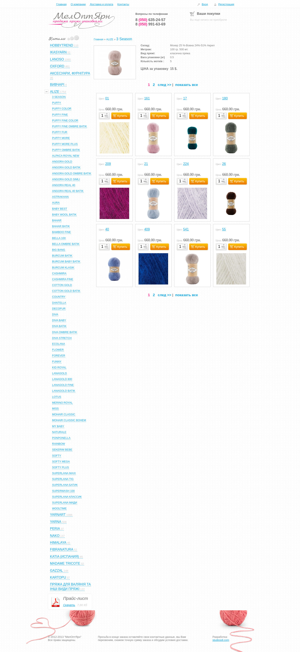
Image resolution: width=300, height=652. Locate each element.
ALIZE (109, 39)
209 (108, 164)
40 (107, 229)
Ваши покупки (208, 13)
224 (186, 164)
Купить (122, 115)
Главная (61, 4)
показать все (186, 85)
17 (185, 98)
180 (225, 98)
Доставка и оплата (101, 4)
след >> (164, 85)
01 (107, 98)
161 (147, 98)
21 (146, 164)
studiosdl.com (220, 640)
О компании (78, 4)
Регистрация (226, 4)
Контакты (123, 4)
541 (186, 229)
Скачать (69, 605)
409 (147, 229)
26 (224, 164)
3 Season (124, 39)
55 (224, 229)
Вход (205, 4)
